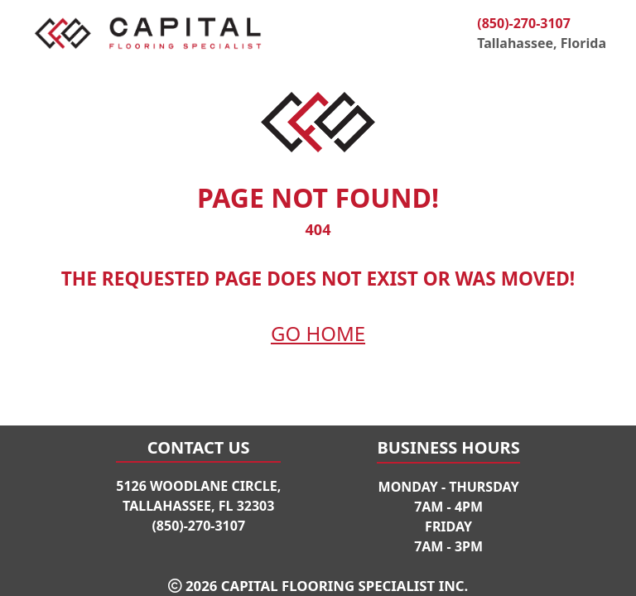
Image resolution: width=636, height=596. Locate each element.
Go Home (318, 333)
